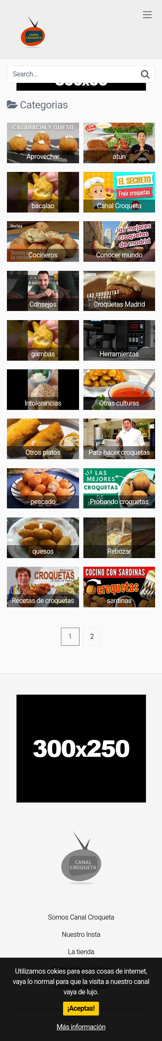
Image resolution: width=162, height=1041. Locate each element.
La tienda (81, 952)
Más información (81, 1027)
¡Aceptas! (81, 1008)
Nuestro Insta (81, 934)
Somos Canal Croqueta (81, 917)
